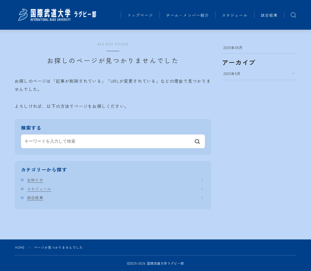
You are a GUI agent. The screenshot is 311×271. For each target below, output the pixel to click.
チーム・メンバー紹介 (191, 9)
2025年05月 (233, 47)
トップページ (144, 9)
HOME (20, 247)
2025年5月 (232, 73)
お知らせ (115, 179)
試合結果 (139, 21)
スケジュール (238, 9)
